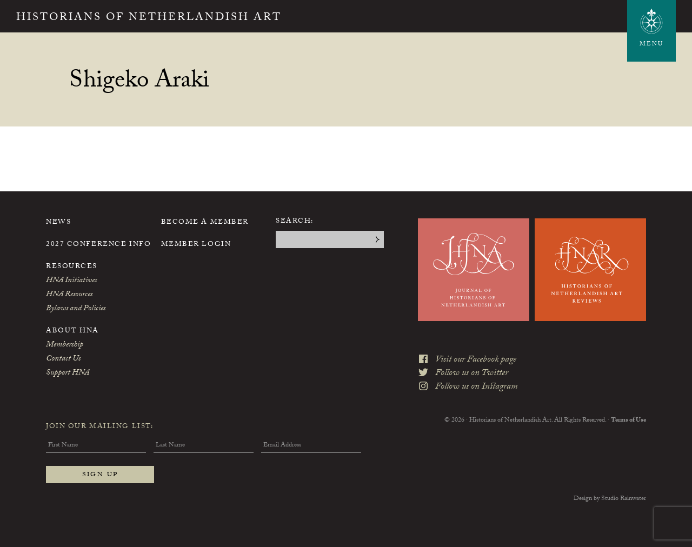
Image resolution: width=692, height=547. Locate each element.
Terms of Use (628, 420)
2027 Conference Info (98, 245)
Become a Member (205, 223)
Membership (64, 345)
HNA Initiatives (71, 281)
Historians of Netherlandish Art (149, 18)
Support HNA (67, 373)
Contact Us (63, 359)
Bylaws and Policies (75, 309)
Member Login (196, 245)
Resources (71, 267)
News (58, 223)
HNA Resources (69, 295)
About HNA (72, 331)
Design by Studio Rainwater (610, 498)
